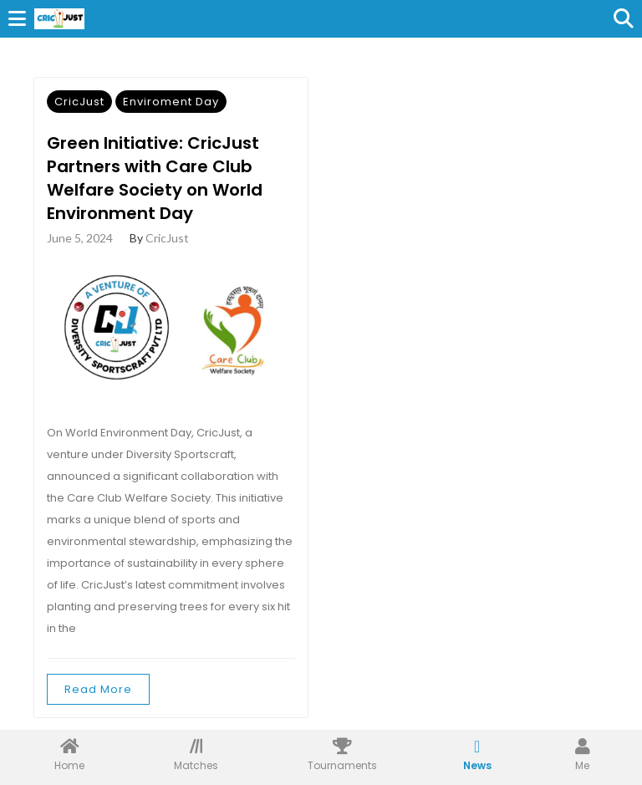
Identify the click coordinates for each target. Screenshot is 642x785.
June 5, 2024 (80, 238)
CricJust (79, 102)
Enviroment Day (171, 102)
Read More (98, 689)
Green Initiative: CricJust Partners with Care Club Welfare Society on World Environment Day (154, 178)
